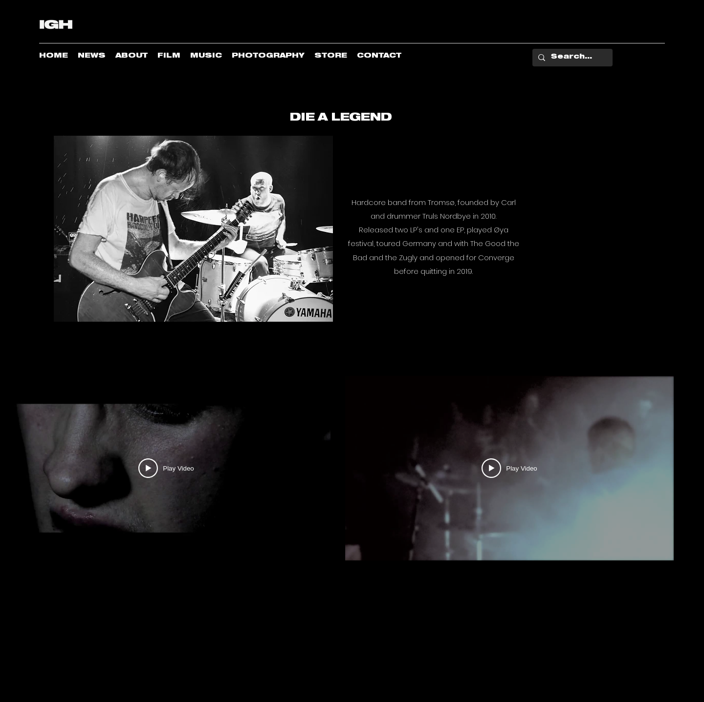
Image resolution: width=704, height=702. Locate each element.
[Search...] (571, 57)
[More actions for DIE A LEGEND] (15, 361)
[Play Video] (166, 468)
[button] (15, 361)
